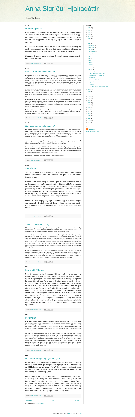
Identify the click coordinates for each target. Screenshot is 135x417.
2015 (89, 96)
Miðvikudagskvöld (33, 28)
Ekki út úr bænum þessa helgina (40, 71)
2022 (89, 36)
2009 (89, 109)
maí (90, 60)
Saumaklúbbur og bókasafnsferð (40, 126)
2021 (89, 39)
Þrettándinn (30, 318)
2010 (89, 107)
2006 (89, 116)
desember (92, 45)
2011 (89, 105)
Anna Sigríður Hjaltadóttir (62, 8)
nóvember (92, 47)
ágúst (90, 54)
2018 (89, 89)
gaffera (70, 413)
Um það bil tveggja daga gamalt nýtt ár (43, 358)
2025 (89, 30)
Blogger (80, 413)
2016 (89, 94)
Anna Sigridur (92, 129)
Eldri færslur (77, 400)
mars (90, 64)
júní (90, 58)
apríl (90, 62)
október (91, 49)
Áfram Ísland (31, 168)
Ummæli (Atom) (40, 403)
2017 (89, 92)
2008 (89, 111)
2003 (89, 122)
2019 (89, 43)
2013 (89, 100)
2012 (89, 103)
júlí (90, 56)
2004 (89, 120)
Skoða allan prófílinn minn (92, 131)
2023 (89, 34)
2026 (89, 28)
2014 (89, 98)
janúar (91, 69)
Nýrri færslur (29, 400)
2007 (89, 113)
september (92, 51)
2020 (89, 41)
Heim (53, 400)
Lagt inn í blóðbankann (35, 270)
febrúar (91, 67)
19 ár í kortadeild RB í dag (37, 224)
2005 (89, 118)
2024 (89, 32)
